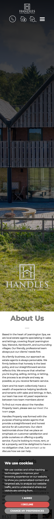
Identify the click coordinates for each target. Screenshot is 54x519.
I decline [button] (27, 504)
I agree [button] (27, 498)
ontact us (36, 447)
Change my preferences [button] (27, 510)
